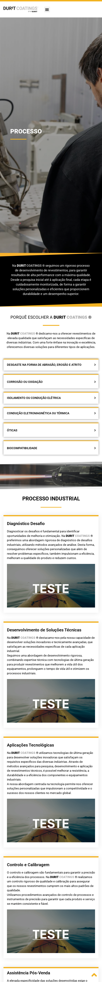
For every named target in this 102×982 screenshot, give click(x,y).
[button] (47, 9)
